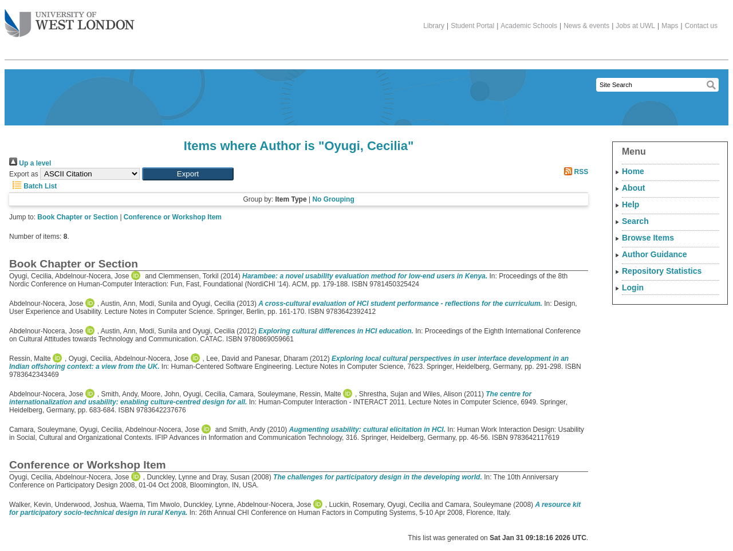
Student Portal (472, 26)
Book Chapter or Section (77, 217)
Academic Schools (529, 26)
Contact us (701, 26)
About (633, 187)
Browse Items (648, 237)
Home (633, 171)
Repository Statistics (662, 271)
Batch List (33, 186)
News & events (586, 26)
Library (433, 26)
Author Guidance (654, 254)
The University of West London (70, 19)
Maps (669, 26)
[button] (188, 173)
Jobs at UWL (635, 26)
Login (633, 287)
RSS (574, 172)
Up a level (30, 163)
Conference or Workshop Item (173, 217)
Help (630, 204)
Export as (23, 174)
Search (635, 221)
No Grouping (333, 199)
